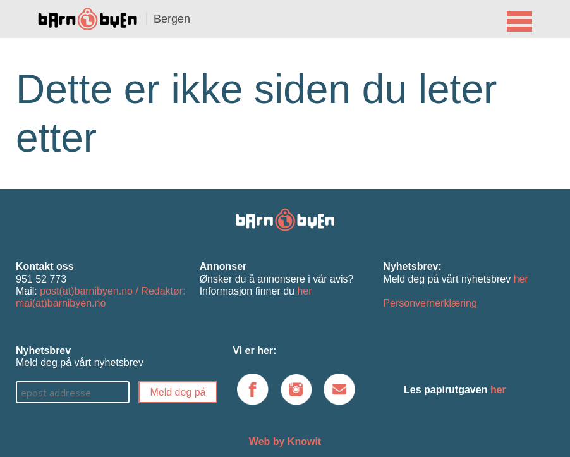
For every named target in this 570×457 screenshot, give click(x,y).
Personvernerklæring (430, 303)
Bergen (172, 19)
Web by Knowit (285, 441)
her (304, 291)
